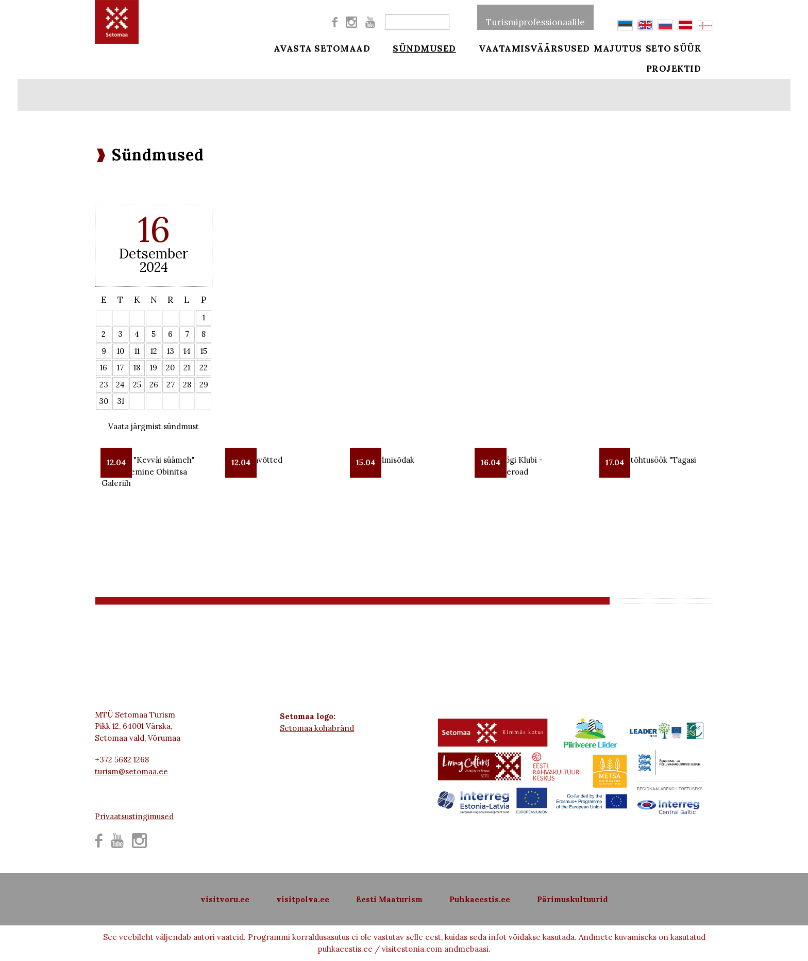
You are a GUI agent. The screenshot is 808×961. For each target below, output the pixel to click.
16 (103, 367)
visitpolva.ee (302, 899)
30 (103, 401)
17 (120, 367)
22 (203, 367)
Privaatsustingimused (134, 816)
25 (137, 384)
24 (120, 384)
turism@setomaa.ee (131, 771)
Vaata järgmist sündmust (153, 426)
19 (153, 367)
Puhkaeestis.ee (479, 899)
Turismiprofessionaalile (535, 17)
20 (170, 367)
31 (120, 401)
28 (187, 384)
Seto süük (686, 47)
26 (153, 384)
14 (187, 351)
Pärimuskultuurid (572, 899)
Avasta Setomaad (322, 47)
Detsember (153, 253)
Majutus (618, 47)
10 (120, 351)
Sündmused (418, 47)
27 (170, 384)
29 (203, 384)
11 (137, 351)
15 (203, 351)
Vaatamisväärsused (522, 47)
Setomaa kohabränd (317, 728)
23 (103, 384)
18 (136, 367)
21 (186, 367)
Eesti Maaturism (389, 899)
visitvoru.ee (224, 899)
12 (153, 351)
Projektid (686, 73)
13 (170, 351)
